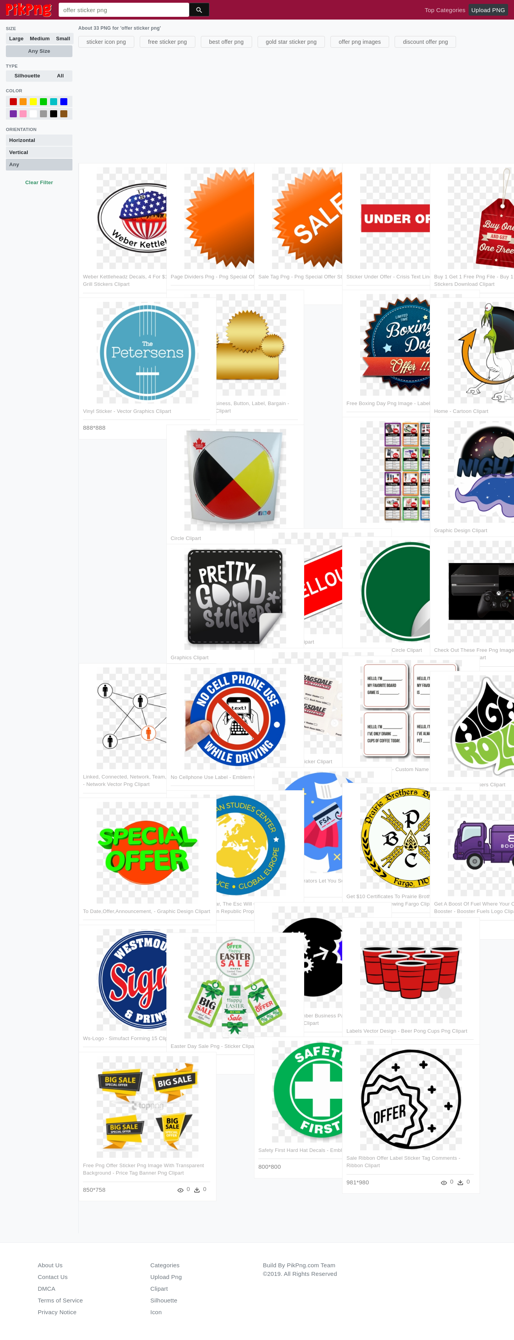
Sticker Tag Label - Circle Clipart (383, 623)
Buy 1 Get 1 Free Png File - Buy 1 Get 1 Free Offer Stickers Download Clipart (470, 257)
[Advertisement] (295, 104)
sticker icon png (106, 42)
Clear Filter (39, 182)
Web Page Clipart (366, 503)
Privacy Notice (57, 1312)
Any (14, 164)
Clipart (159, 1288)
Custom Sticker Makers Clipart (469, 757)
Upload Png (166, 1277)
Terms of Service (60, 1300)
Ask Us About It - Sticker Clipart (295, 734)
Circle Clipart (186, 511)
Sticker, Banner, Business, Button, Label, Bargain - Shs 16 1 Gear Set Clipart (207, 384)
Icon (156, 1312)
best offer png (226, 42)
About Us (50, 1265)
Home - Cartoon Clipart (460, 384)
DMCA (47, 1288)
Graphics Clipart (190, 630)
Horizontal (22, 140)
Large (16, 38)
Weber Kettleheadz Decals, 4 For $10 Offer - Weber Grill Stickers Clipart (117, 257)
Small (63, 38)
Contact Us (53, 1277)
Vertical (18, 152)
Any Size (39, 51)
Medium (40, 38)
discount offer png (425, 42)
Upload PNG (488, 10)
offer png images (360, 42)
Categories (165, 1265)
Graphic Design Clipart (460, 503)
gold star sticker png (291, 42)
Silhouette (27, 76)
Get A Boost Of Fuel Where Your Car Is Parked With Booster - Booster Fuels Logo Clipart (264, 884)
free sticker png (167, 42)
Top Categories (445, 10)
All (60, 76)
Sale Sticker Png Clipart (286, 615)
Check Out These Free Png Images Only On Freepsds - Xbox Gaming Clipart (465, 630)
